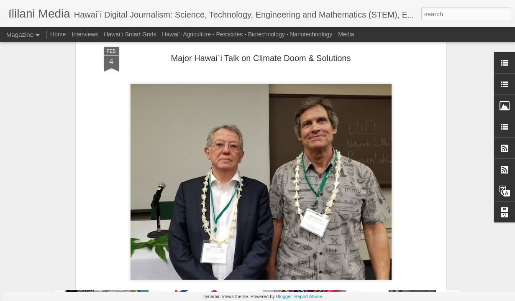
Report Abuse (308, 296)
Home (58, 34)
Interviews (85, 34)
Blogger (284, 296)
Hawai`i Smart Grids (130, 34)
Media (346, 34)
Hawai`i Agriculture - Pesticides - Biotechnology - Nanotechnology (247, 34)
